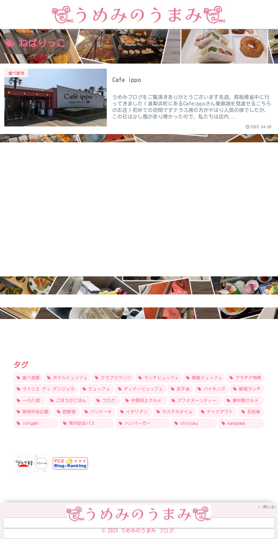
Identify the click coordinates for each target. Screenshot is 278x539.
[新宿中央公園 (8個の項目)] (33, 412)
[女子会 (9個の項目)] (180, 389)
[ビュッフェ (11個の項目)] (97, 389)
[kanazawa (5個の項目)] (241, 423)
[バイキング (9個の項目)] (212, 389)
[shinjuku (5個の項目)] (194, 423)
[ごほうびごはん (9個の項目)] (69, 401)
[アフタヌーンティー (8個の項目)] (195, 401)
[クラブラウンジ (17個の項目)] (113, 378)
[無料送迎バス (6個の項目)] (87, 423)
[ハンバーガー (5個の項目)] (143, 423)
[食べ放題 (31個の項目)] (28, 378)
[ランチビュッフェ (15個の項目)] (158, 378)
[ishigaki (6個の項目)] (36, 423)
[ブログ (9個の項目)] (107, 401)
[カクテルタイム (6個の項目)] (175, 412)
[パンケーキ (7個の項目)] (98, 412)
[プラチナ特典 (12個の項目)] (245, 378)
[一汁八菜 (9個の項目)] (30, 401)
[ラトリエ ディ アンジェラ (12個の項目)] (46, 389)
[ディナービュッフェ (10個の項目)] (141, 389)
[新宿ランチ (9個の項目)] (247, 389)
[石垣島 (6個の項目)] (251, 412)
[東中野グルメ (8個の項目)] (244, 401)
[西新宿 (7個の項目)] (67, 412)
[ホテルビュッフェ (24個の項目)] (67, 378)
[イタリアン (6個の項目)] (134, 412)
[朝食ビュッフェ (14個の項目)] (204, 378)
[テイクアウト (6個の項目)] (217, 412)
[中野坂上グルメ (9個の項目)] (144, 401)
